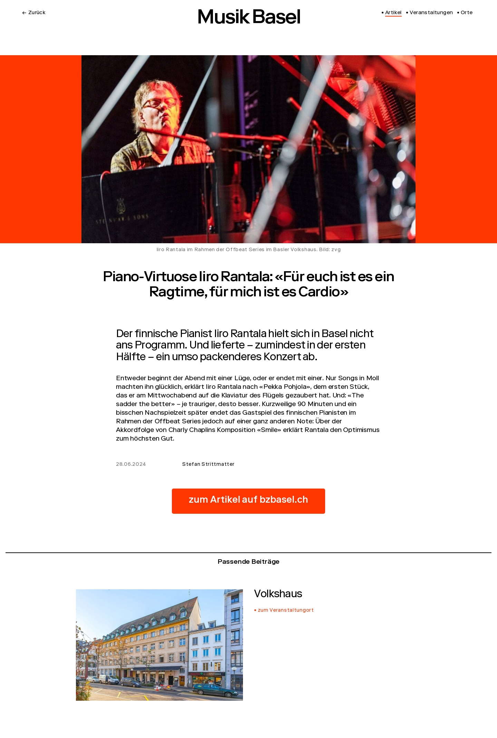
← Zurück (34, 13)
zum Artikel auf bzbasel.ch (248, 500)
